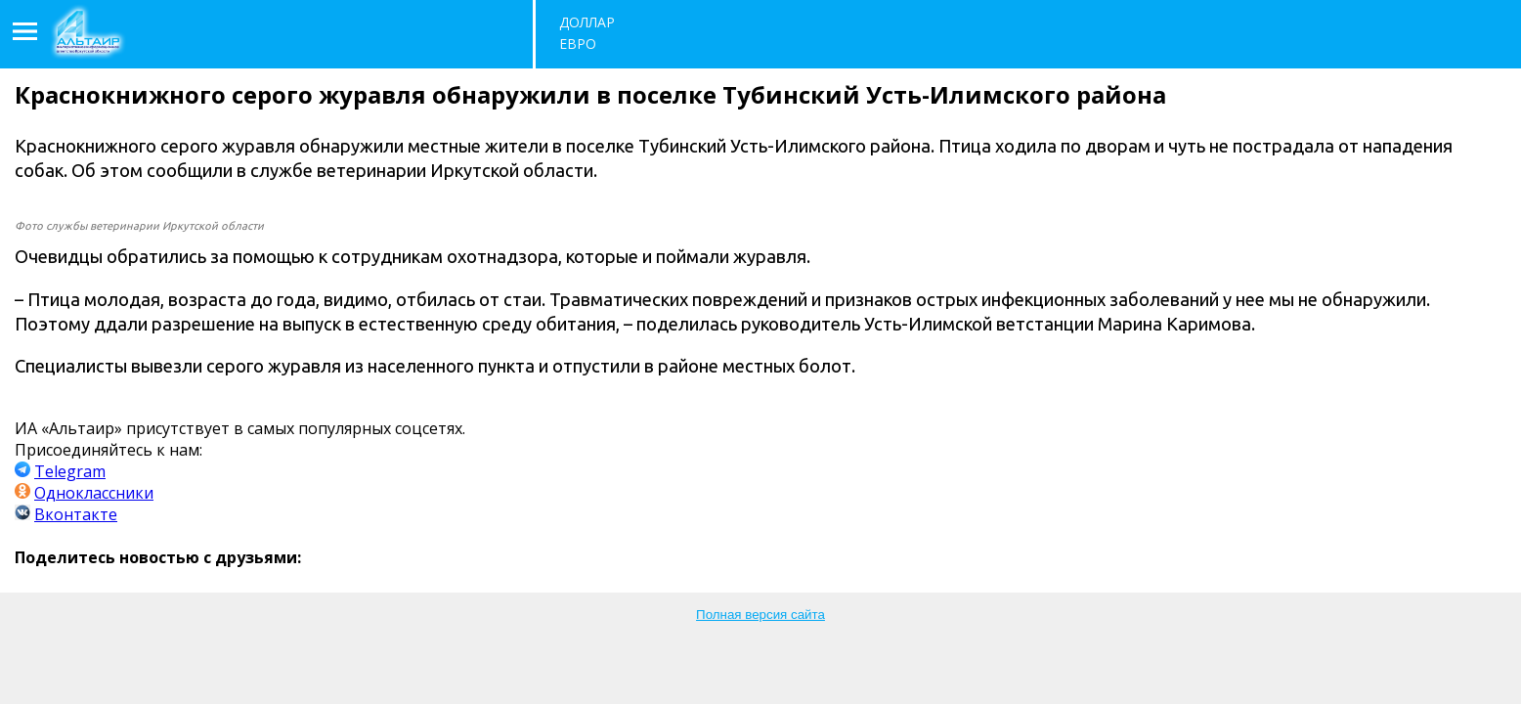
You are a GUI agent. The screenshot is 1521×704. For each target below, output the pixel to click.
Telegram (70, 471)
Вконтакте (75, 514)
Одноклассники (93, 493)
